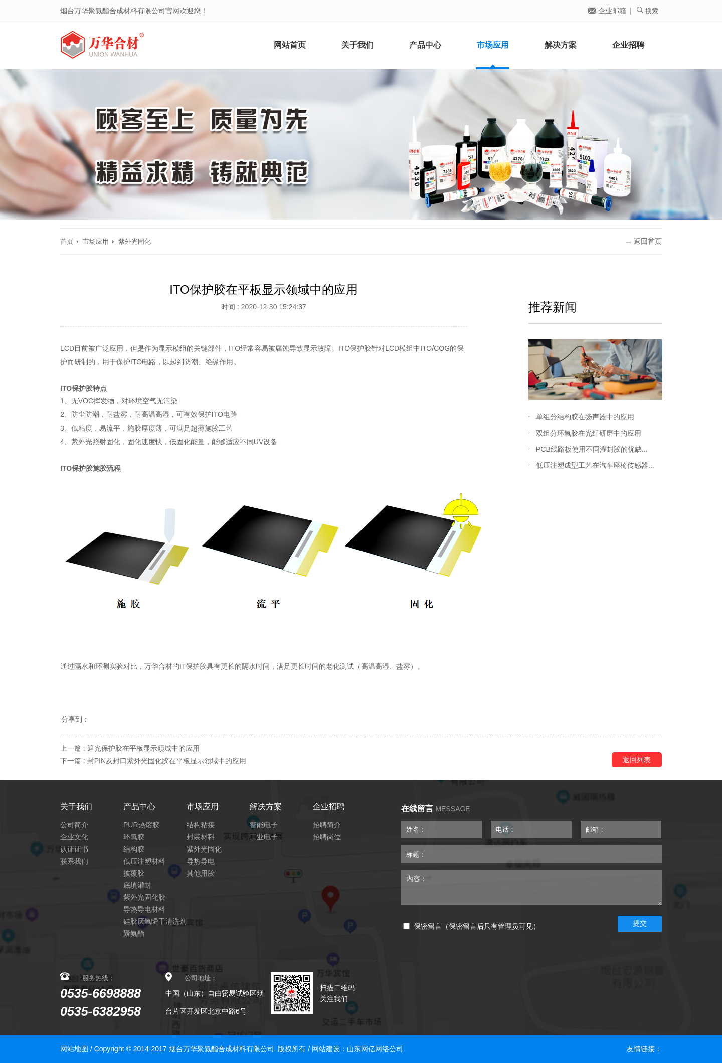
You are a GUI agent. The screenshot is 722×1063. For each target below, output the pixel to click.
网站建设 (326, 1049)
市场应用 (493, 45)
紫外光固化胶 (144, 897)
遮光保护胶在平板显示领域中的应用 (143, 748)
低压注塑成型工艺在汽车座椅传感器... (595, 465)
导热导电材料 (144, 909)
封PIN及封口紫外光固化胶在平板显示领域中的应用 (166, 761)
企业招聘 (628, 45)
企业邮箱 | (610, 11)
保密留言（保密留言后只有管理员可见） (471, 926)
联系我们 (74, 861)
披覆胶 (133, 873)
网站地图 (74, 1049)
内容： (531, 887)
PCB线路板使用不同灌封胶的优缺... (591, 449)
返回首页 (644, 241)
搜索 (647, 11)
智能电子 (264, 825)
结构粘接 (201, 825)
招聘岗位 (327, 837)
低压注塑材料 (144, 861)
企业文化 (74, 837)
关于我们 (357, 45)
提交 (640, 923)
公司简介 (74, 825)
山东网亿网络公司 (375, 1049)
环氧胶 (133, 837)
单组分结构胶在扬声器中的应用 (585, 417)
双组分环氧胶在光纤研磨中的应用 (588, 433)
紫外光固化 (134, 241)
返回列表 (637, 760)
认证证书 (74, 849)
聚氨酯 (133, 933)
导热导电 (201, 861)
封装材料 (201, 837)
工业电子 (264, 837)
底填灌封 (137, 885)
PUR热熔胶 (141, 825)
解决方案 (561, 45)
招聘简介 (327, 825)
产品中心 (425, 45)
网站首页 (290, 45)
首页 (66, 241)
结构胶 (133, 849)
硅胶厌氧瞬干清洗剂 (155, 921)
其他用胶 (201, 873)
